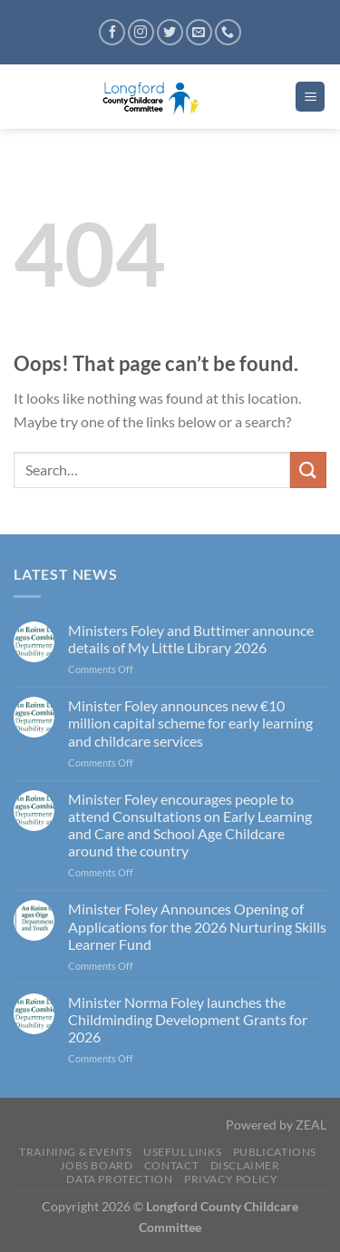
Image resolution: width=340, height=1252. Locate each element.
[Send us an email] (199, 32)
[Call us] (228, 32)
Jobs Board (96, 1165)
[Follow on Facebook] (112, 32)
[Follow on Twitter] (170, 32)
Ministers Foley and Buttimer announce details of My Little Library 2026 (191, 638)
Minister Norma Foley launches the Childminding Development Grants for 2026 (187, 1019)
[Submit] (308, 469)
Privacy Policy (231, 1179)
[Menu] (310, 97)
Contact (171, 1165)
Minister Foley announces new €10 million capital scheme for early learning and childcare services (190, 722)
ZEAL (311, 1124)
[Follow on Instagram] (141, 32)
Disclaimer (245, 1165)
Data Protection (119, 1179)
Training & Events (75, 1152)
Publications (274, 1152)
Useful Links (182, 1152)
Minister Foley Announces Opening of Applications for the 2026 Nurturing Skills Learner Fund (197, 926)
